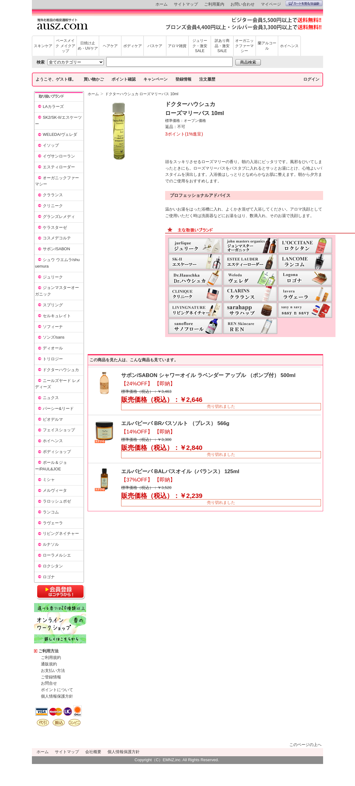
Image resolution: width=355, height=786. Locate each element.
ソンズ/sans (53, 337)
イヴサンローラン (59, 156)
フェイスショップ (59, 430)
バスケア (154, 46)
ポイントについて (57, 689)
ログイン (311, 79)
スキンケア (43, 46)
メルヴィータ (55, 490)
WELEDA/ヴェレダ (60, 134)
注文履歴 (207, 79)
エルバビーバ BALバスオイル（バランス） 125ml (180, 471)
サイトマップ (186, 4)
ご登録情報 (51, 677)
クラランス (53, 195)
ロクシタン (53, 566)
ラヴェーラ (53, 523)
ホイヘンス (289, 46)
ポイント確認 (124, 79)
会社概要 (93, 751)
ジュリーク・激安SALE (199, 45)
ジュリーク (53, 277)
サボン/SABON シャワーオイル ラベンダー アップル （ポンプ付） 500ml (208, 375)
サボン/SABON (56, 248)
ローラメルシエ (57, 555)
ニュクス (51, 397)
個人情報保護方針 (57, 696)
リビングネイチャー (61, 533)
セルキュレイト (57, 315)
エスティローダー (59, 167)
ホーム (162, 4)
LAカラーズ (53, 106)
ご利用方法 (48, 651)
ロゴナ (49, 577)
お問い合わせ (242, 4)
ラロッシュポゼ (57, 501)
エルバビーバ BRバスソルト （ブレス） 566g (175, 423)
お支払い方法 (53, 670)
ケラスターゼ (55, 227)
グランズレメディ (59, 216)
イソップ (51, 145)
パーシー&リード (58, 408)
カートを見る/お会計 (304, 3)
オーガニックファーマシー (244, 45)
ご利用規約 (51, 657)
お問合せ (49, 683)
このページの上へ (305, 744)
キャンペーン (155, 79)
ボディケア (132, 46)
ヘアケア (110, 46)
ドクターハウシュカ (61, 369)
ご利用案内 (214, 4)
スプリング (53, 305)
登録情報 (183, 79)
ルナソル (51, 544)
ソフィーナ (53, 326)
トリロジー (53, 359)
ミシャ (49, 479)
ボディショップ (57, 451)
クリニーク (53, 205)
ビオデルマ (53, 419)
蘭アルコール (267, 46)
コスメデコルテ (57, 238)
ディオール (53, 348)
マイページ (271, 4)
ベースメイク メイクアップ (65, 45)
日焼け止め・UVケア (88, 46)
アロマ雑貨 (177, 46)
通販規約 (49, 664)
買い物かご (94, 79)
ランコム (51, 512)
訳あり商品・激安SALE (222, 45)
